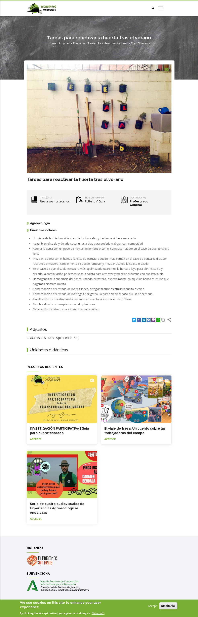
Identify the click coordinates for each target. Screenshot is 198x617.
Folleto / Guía (95, 201)
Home (52, 43)
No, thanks (168, 606)
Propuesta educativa (72, 43)
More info (98, 613)
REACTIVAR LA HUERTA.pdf (45, 338)
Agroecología (40, 223)
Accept (152, 606)
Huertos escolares (43, 230)
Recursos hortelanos (55, 201)
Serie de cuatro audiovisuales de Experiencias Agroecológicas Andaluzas (57, 508)
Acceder (35, 439)
